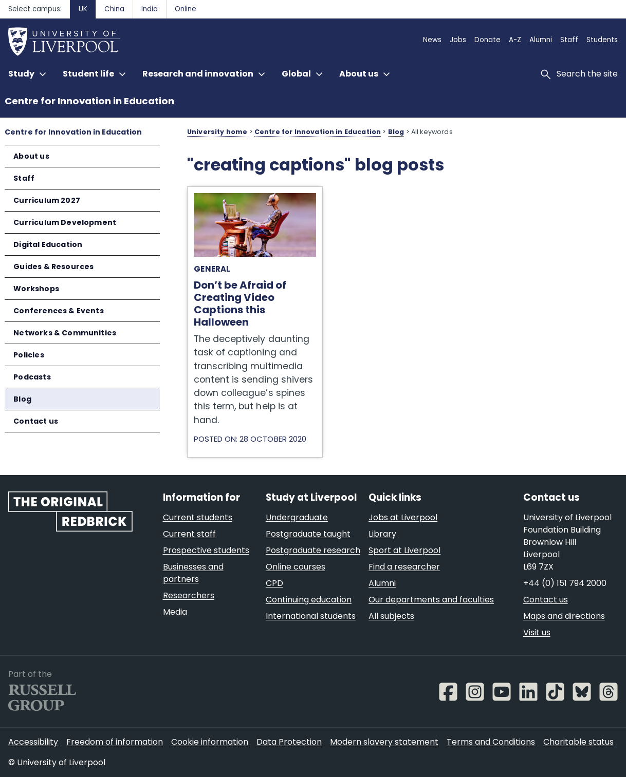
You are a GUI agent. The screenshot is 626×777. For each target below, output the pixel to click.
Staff (23, 178)
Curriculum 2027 (46, 200)
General (212, 268)
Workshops (36, 288)
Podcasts (31, 377)
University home (217, 131)
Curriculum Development (64, 222)
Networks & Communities (64, 333)
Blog (22, 399)
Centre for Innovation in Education (89, 100)
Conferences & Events (58, 311)
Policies (28, 355)
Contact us (35, 421)
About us (31, 156)
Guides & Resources (53, 266)
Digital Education (47, 244)
